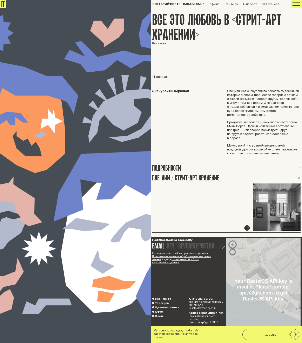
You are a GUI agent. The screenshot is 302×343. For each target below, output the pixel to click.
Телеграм (160, 303)
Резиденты (231, 4)
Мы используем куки (168, 330)
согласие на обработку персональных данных (175, 261)
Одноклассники (166, 307)
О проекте (250, 4)
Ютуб (157, 311)
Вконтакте (161, 298)
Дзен (157, 316)
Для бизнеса (270, 4)
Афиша (214, 4)
